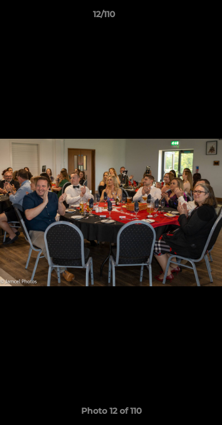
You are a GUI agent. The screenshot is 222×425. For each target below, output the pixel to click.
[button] (179, 17)
